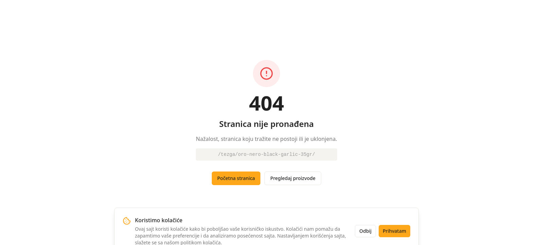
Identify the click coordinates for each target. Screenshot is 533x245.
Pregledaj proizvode (292, 178)
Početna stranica (236, 178)
